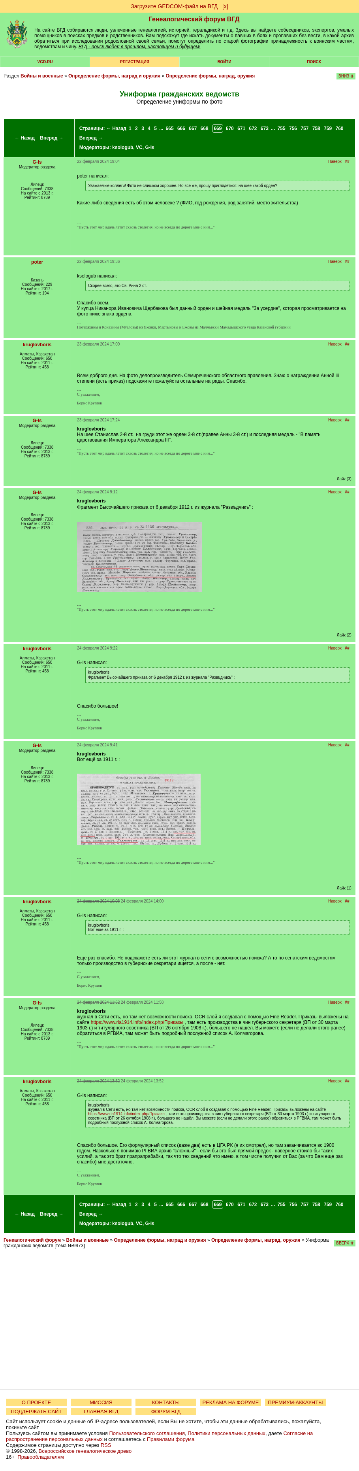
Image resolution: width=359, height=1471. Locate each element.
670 (230, 128)
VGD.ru (45, 62)
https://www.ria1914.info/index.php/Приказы (137, 1022)
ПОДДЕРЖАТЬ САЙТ (36, 1411)
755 (282, 128)
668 (205, 128)
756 (293, 128)
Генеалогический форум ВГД (194, 19)
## (347, 161)
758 (316, 128)
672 (253, 128)
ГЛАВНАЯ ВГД (101, 1411)
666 (181, 128)
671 (241, 128)
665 (170, 128)
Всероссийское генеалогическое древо (85, 1451)
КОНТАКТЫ (166, 1402)
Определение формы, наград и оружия (114, 76)
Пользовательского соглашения (147, 1433)
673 (265, 128)
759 (328, 128)
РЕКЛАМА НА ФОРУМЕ (230, 1402)
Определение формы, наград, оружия (210, 76)
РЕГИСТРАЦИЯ (134, 62)
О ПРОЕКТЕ (36, 1402)
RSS (106, 1445)
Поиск (314, 62)
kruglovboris (37, 344)
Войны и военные (42, 76)
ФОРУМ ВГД (166, 1411)
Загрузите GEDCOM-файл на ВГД (174, 6)
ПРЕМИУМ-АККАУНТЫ (295, 1402)
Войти (224, 62)
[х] (225, 6)
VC (139, 147)
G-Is (149, 147)
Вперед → (52, 138)
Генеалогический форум (32, 1240)
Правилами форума (170, 1439)
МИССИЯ (101, 1402)
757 (304, 128)
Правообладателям (40, 1457)
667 (193, 128)
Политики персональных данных (226, 1433)
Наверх (335, 161)
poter (37, 262)
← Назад (25, 138)
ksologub (122, 147)
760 (339, 128)
